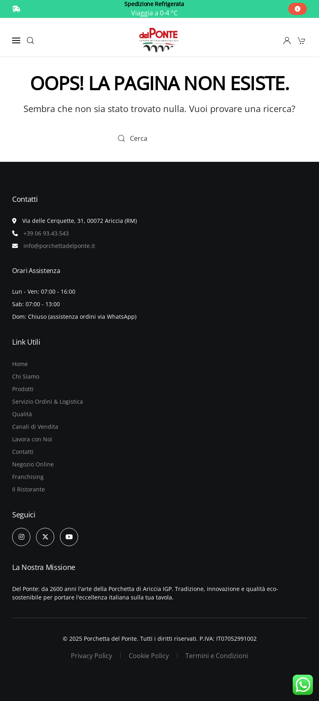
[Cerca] (159, 138)
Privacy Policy (91, 655)
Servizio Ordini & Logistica (47, 401)
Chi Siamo (25, 376)
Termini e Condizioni (216, 655)
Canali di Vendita (35, 426)
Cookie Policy (149, 655)
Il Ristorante (28, 489)
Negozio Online (33, 464)
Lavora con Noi (32, 439)
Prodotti (23, 389)
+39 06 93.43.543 (46, 233)
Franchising (28, 477)
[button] (16, 40)
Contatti (23, 451)
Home (20, 364)
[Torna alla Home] (159, 40)
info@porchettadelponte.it (59, 246)
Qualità (22, 414)
